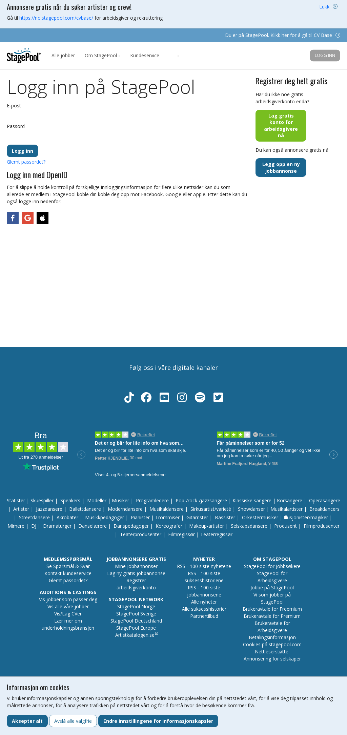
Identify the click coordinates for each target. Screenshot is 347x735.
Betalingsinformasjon (272, 637)
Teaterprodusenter (140, 534)
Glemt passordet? (26, 162)
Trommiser (167, 517)
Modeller (96, 500)
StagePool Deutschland (136, 620)
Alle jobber (63, 55)
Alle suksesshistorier (204, 609)
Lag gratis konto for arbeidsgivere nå (281, 125)
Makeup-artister (206, 526)
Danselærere (92, 526)
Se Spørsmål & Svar (68, 566)
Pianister (140, 517)
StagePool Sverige (136, 613)
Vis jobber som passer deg (68, 599)
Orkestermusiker (260, 517)
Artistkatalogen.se (135, 635)
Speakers (70, 500)
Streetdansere (34, 517)
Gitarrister (197, 517)
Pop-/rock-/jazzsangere (201, 500)
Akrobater (67, 517)
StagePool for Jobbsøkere (272, 566)
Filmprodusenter (322, 526)
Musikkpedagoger (104, 517)
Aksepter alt (27, 721)
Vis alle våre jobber (68, 606)
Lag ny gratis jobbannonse (136, 573)
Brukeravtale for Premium (272, 616)
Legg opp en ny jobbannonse (281, 167)
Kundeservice (144, 55)
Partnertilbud (204, 616)
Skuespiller (42, 500)
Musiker (120, 500)
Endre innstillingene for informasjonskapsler (158, 721)
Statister (16, 500)
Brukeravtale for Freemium (272, 609)
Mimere (15, 526)
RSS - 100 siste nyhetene (204, 566)
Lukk (324, 6)
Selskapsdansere (249, 526)
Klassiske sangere (251, 500)
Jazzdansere (49, 509)
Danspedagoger (131, 526)
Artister (21, 509)
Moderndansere (125, 509)
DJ (33, 526)
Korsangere (289, 500)
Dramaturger (57, 526)
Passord (16, 126)
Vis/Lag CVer (68, 613)
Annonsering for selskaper (272, 658)
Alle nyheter (204, 601)
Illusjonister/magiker (306, 517)
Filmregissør (181, 534)
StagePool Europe (136, 628)
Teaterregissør (216, 534)
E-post (14, 105)
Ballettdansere (85, 509)
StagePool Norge (136, 606)
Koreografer (169, 526)
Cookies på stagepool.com (272, 644)
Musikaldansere (166, 509)
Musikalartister (286, 509)
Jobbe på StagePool (272, 587)
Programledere (152, 500)
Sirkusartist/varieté (210, 509)
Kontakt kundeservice (67, 573)
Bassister (225, 517)
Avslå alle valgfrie (73, 721)
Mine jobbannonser (136, 566)
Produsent (285, 526)
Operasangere (324, 500)
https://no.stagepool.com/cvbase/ (56, 18)
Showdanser (251, 509)
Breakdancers (324, 509)
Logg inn (325, 55)
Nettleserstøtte (271, 651)
